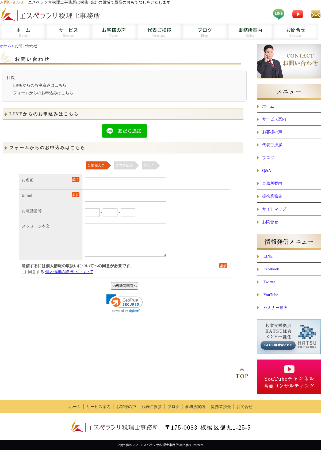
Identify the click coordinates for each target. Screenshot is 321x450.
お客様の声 (272, 132)
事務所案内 (272, 183)
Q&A (266, 170)
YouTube (270, 295)
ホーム (5, 46)
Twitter (269, 282)
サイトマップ (274, 209)
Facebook (271, 269)
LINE (268, 256)
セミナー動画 (275, 307)
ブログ (268, 158)
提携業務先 (272, 196)
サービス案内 (274, 119)
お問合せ (270, 222)
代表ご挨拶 (272, 145)
